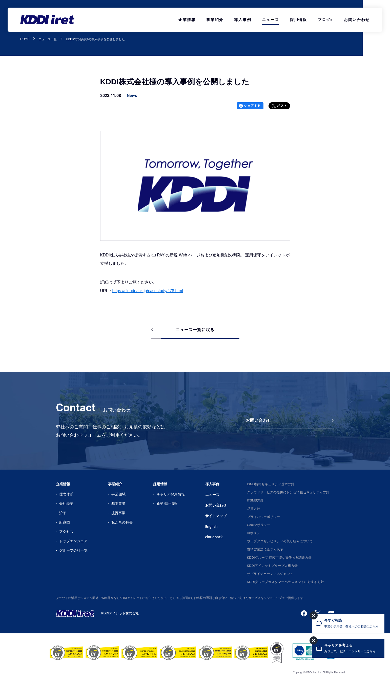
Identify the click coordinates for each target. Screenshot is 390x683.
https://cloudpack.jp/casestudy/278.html (147, 291)
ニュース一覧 (47, 39)
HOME (24, 39)
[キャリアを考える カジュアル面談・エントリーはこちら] (348, 648)
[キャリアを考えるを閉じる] (314, 640)
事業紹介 (214, 19)
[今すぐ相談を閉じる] (314, 615)
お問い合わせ (357, 19)
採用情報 (298, 19)
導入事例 (242, 19)
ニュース (270, 19)
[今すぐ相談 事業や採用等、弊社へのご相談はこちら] (348, 623)
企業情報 (187, 19)
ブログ (324, 19)
